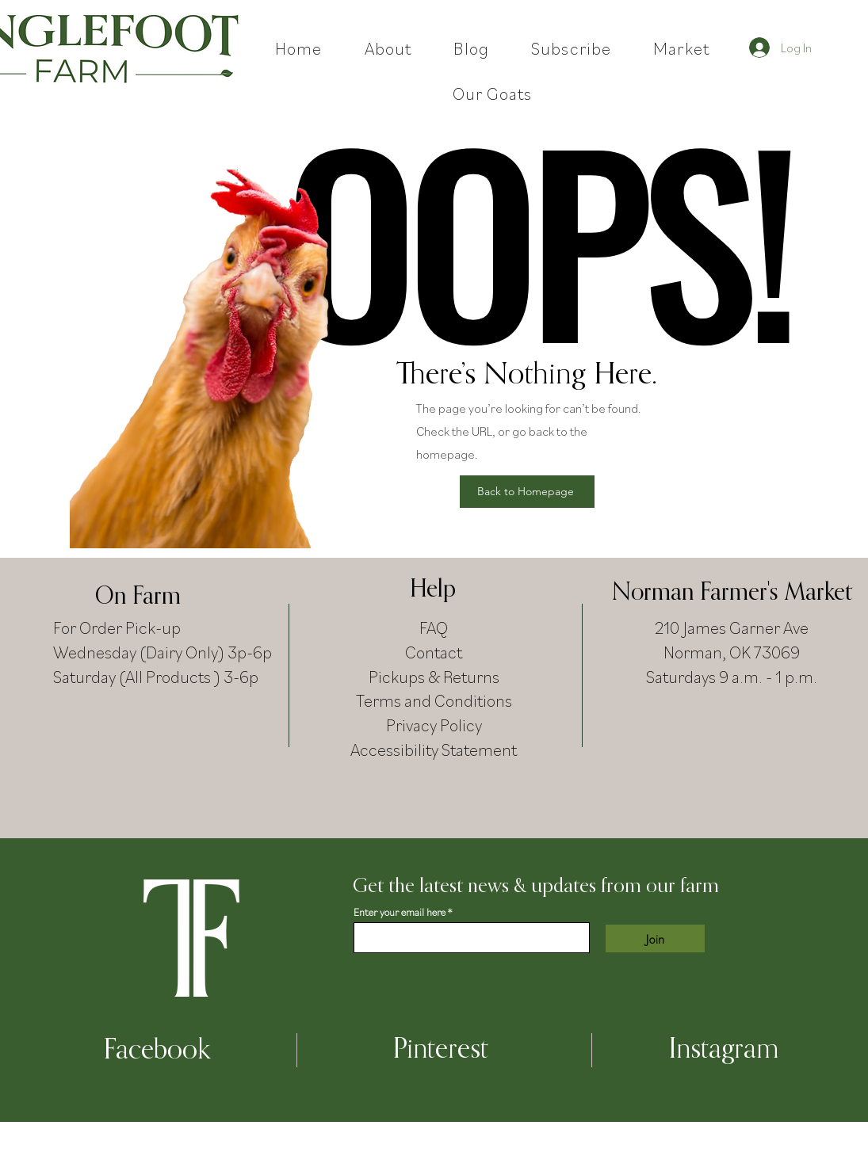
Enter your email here (399, 911)
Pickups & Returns (434, 676)
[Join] (655, 938)
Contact (433, 651)
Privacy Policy (434, 724)
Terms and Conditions (434, 700)
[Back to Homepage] (527, 491)
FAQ (433, 627)
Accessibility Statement (433, 749)
